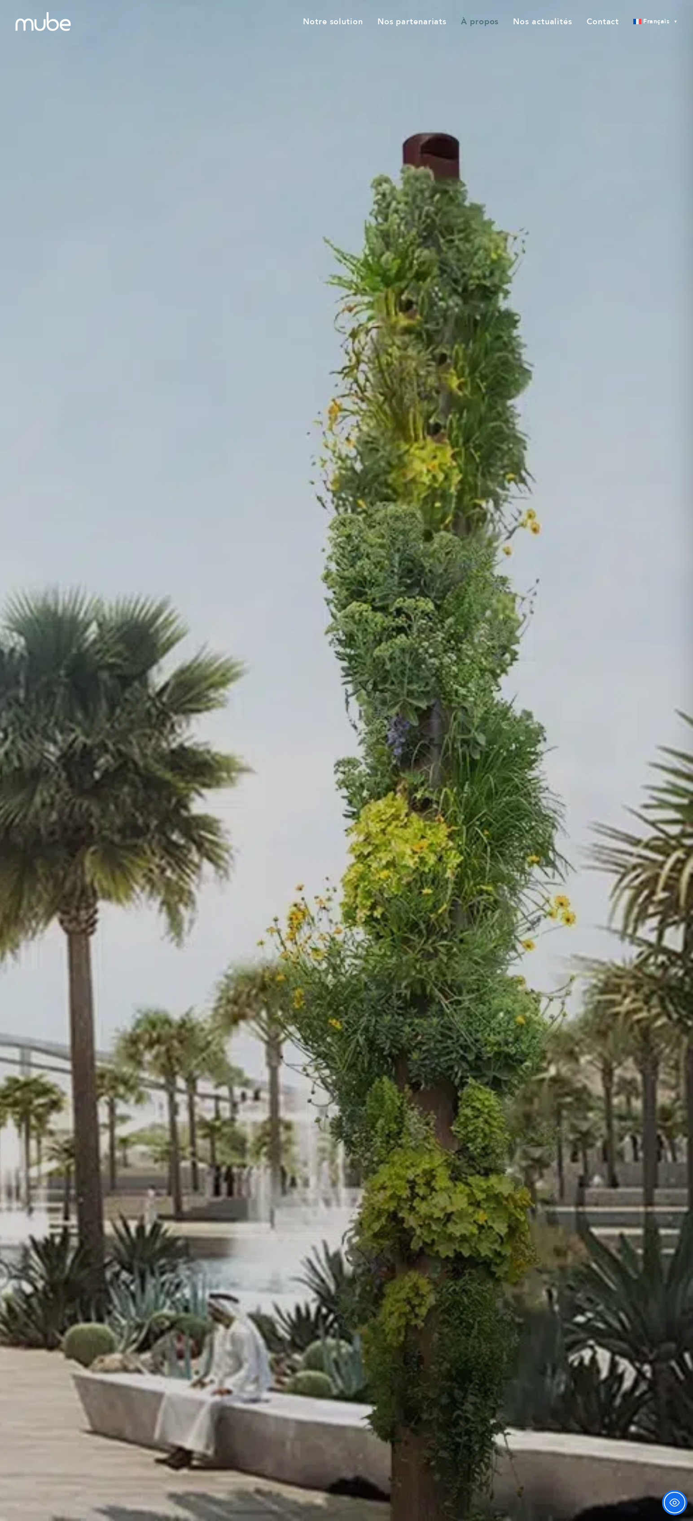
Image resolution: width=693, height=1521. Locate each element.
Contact (603, 21)
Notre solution (333, 21)
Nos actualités (542, 21)
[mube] (43, 21)
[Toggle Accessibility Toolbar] (674, 1502)
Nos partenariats (412, 21)
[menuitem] (336, 22)
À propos (480, 21)
